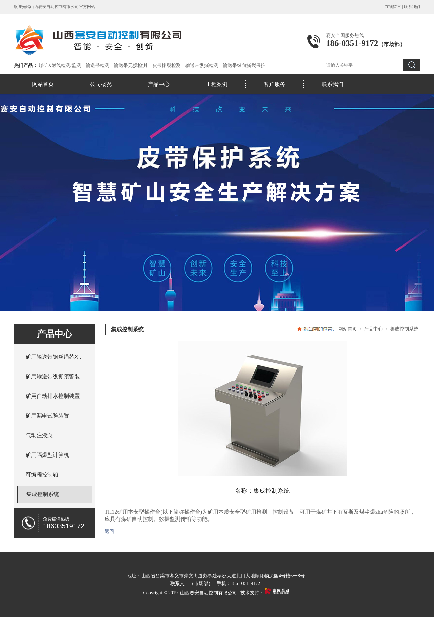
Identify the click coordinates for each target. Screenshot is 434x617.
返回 (109, 531)
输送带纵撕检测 (201, 65)
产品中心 (159, 84)
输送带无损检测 (130, 65)
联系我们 (412, 6)
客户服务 (274, 84)
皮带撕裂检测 (166, 65)
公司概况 (101, 84)
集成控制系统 (403, 329)
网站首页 (43, 84)
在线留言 (393, 6)
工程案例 (216, 84)
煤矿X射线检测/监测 (60, 65)
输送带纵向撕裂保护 (244, 65)
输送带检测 (97, 65)
